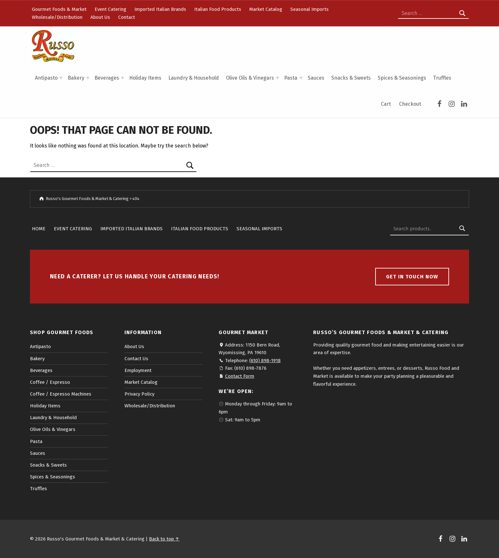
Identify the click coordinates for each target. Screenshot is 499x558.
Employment (137, 370)
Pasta (290, 78)
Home (39, 229)
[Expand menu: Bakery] (87, 77)
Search (462, 228)
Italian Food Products (217, 9)
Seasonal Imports (309, 9)
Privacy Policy (139, 394)
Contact (126, 17)
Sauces (316, 78)
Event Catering (110, 9)
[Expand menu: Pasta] (301, 77)
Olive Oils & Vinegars (250, 78)
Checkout (410, 104)
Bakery (76, 78)
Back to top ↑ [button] (164, 539)
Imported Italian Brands (160, 9)
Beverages (107, 78)
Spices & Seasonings (402, 78)
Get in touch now (412, 277)
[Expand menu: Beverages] (122, 77)
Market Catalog (265, 9)
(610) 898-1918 (265, 360)
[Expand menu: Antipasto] (61, 77)
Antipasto (46, 78)
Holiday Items (145, 78)
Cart (386, 104)
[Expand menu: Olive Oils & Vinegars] (277, 77)
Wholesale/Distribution (57, 17)
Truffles (442, 78)
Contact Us (136, 358)
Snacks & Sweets (351, 78)
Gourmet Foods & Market (59, 9)
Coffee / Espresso (50, 382)
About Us (100, 17)
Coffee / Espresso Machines (60, 394)
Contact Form (239, 376)
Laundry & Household (193, 78)
